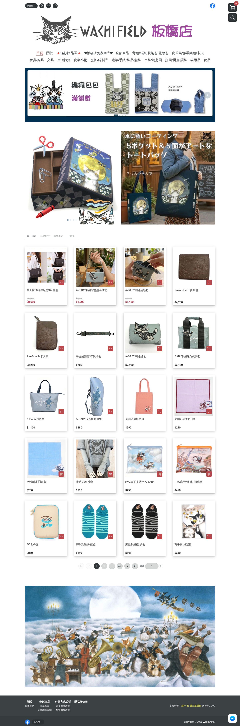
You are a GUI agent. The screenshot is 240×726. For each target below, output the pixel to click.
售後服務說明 (63, 710)
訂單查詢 (44, 706)
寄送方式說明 (63, 706)
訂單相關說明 (45, 710)
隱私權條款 (81, 701)
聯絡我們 (29, 706)
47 (119, 566)
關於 (29, 701)
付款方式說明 (63, 701)
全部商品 (44, 701)
